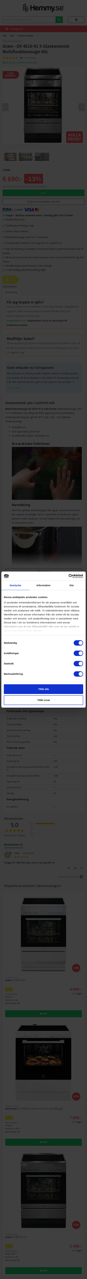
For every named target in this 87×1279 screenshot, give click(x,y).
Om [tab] (72, 585)
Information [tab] (43, 585)
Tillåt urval (43, 700)
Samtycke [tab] (15, 585)
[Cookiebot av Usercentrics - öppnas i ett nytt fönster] (68, 576)
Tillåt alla (43, 689)
